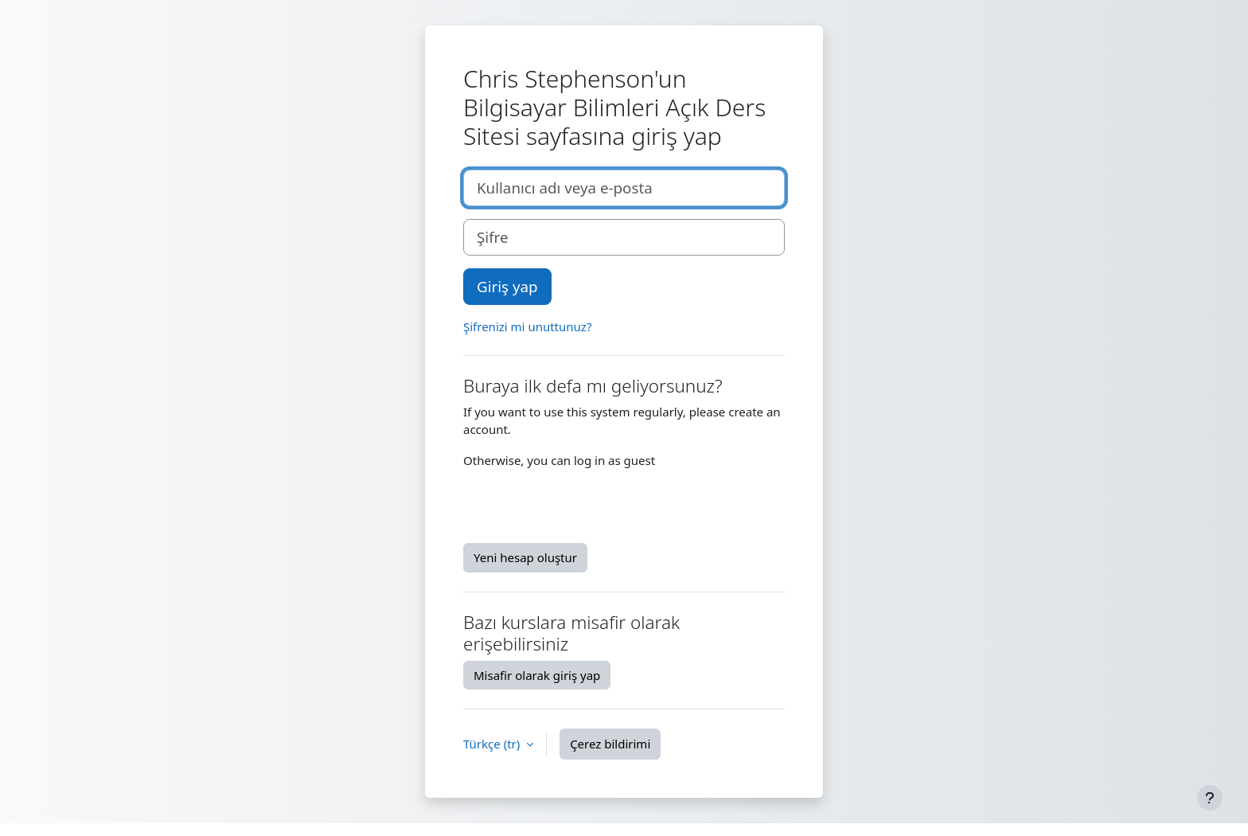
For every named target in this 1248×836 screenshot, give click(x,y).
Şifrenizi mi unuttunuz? (527, 326)
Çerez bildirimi (610, 744)
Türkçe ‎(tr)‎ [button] (493, 744)
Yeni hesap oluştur (525, 557)
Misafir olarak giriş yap (537, 675)
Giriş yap (507, 286)
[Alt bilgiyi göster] (1210, 798)
